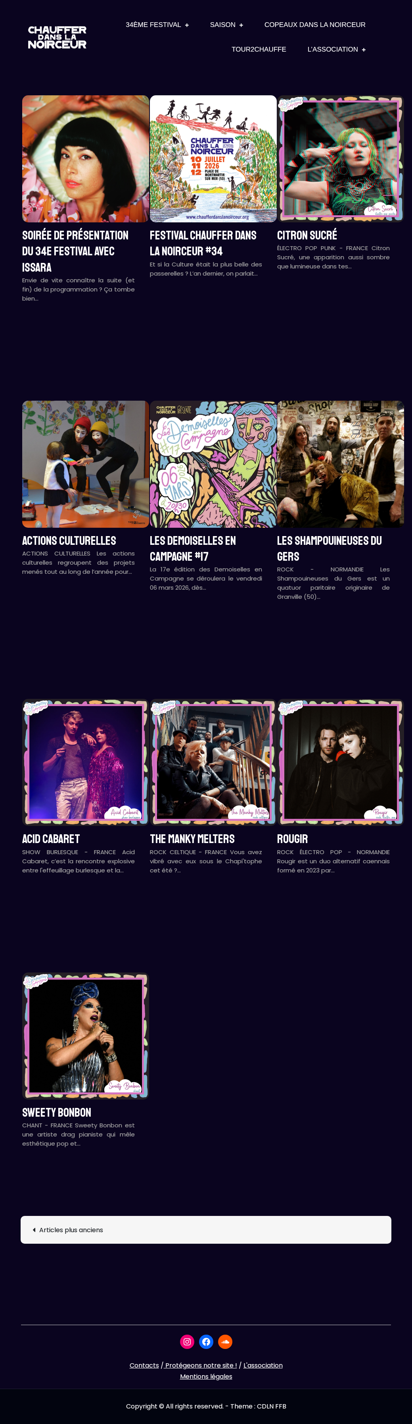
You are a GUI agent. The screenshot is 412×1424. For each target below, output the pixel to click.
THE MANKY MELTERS (192, 839)
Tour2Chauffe (259, 49)
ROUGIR (292, 839)
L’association (333, 49)
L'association (263, 1365)
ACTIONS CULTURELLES (69, 540)
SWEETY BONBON (56, 1112)
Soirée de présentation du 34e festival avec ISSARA (75, 251)
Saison (223, 25)
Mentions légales (206, 1376)
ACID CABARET (51, 839)
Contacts (144, 1365)
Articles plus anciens (71, 1230)
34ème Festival (153, 25)
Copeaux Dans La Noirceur (315, 25)
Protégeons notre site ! (200, 1365)
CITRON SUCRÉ (307, 235)
